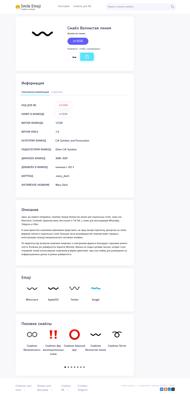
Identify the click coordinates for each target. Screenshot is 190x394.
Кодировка (57, 92)
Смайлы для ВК (82, 6)
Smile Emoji (31, 6)
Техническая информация (35, 92)
